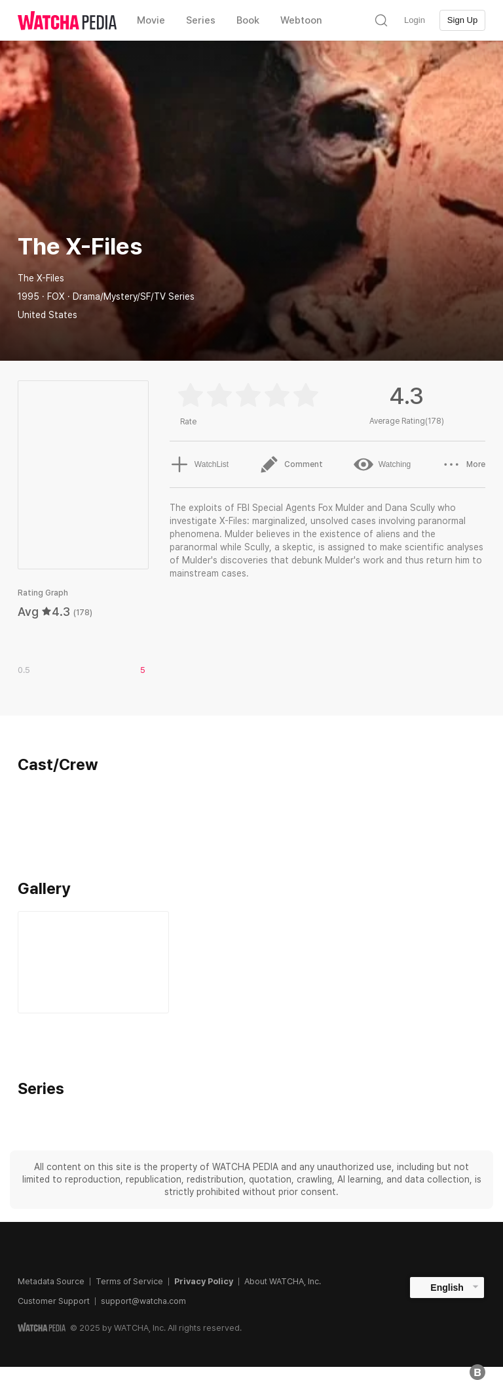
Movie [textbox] (151, 20)
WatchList (199, 464)
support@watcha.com (143, 1301)
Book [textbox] (247, 20)
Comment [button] (291, 464)
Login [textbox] (414, 20)
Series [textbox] (200, 20)
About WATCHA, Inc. (282, 1281)
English (447, 1287)
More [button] (463, 464)
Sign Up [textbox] (462, 20)
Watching (382, 464)
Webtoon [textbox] (301, 20)
